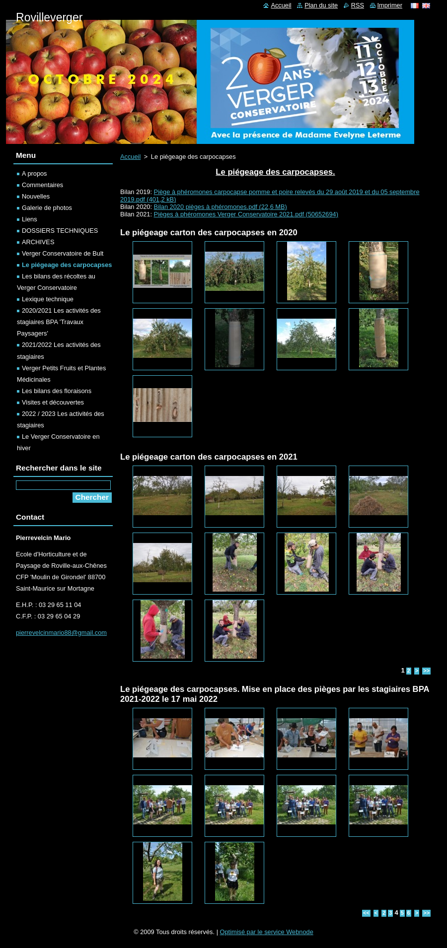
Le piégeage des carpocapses (67, 265)
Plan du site (321, 5)
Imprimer (389, 5)
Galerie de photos (47, 207)
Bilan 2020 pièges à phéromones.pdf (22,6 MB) (220, 206)
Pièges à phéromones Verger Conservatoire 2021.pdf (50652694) (246, 214)
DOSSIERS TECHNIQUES (60, 230)
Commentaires (42, 185)
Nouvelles (36, 196)
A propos (34, 173)
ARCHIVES (38, 242)
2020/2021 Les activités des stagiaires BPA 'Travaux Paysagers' (59, 322)
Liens (29, 219)
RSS (357, 5)
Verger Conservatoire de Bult (62, 253)
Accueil (130, 156)
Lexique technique (48, 299)
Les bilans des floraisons (56, 391)
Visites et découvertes (53, 402)
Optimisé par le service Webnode (266, 932)
